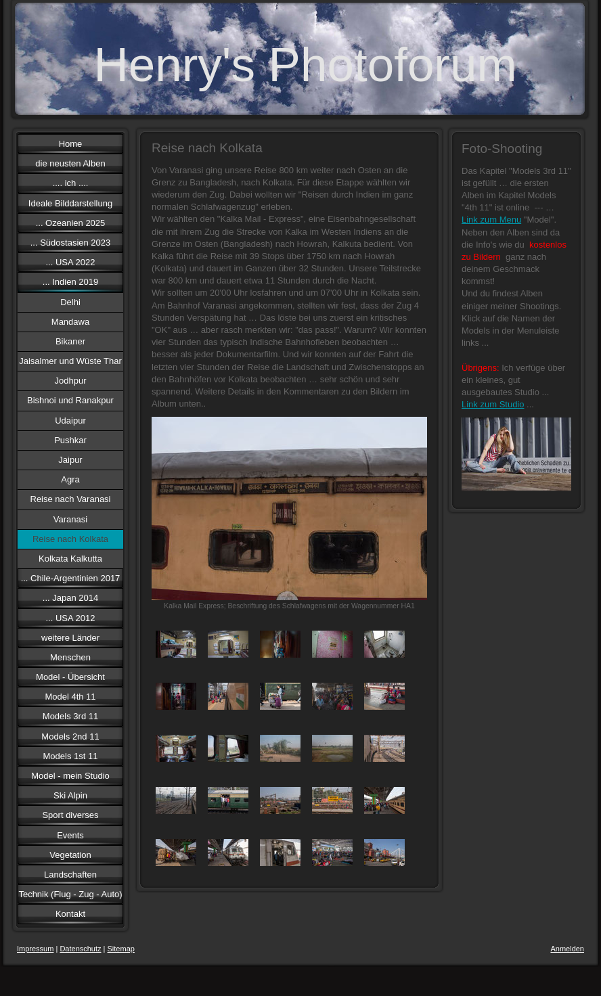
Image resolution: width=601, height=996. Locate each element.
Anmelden (567, 949)
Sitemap (121, 949)
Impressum (35, 949)
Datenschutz (80, 949)
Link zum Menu (491, 219)
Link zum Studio (493, 404)
